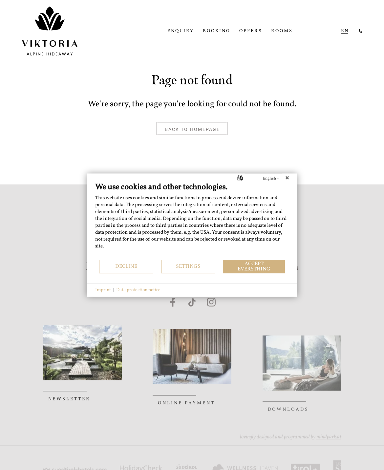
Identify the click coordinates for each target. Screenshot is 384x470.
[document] (192, 220)
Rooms (282, 31)
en (345, 31)
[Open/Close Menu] (316, 31)
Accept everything (254, 266)
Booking (216, 31)
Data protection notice (138, 290)
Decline (126, 266)
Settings (188, 266)
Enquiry (180, 31)
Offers (250, 31)
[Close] (287, 178)
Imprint (103, 290)
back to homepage (192, 129)
